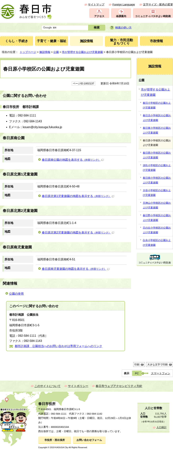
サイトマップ (96, 4)
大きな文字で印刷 (157, 364)
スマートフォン (160, 373)
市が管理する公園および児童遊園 (82, 52)
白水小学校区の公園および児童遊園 (157, 242)
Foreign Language (123, 4)
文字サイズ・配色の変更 (158, 4)
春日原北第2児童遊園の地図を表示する (78, 232)
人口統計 (161, 427)
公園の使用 (16, 293)
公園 (56, 52)
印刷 (136, 364)
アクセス (99, 16)
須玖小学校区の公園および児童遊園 (157, 167)
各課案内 (121, 16)
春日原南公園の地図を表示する (73, 159)
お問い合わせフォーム (89, 440)
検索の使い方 (123, 27)
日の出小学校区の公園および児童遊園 (157, 230)
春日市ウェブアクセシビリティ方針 (119, 386)
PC (137, 373)
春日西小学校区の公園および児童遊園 (157, 155)
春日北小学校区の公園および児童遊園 (157, 118)
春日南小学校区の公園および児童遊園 (157, 180)
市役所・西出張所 (54, 440)
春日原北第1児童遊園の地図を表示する (78, 196)
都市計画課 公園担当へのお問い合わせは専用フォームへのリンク (58, 346)
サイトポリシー (78, 386)
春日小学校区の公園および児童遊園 (157, 105)
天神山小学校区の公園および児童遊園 (157, 205)
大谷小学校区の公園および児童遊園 (157, 192)
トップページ (28, 52)
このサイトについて (47, 386)
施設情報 (44, 52)
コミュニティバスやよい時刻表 (153, 16)
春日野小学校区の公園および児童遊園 (157, 218)
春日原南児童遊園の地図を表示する (75, 268)
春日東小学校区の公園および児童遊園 (157, 130)
